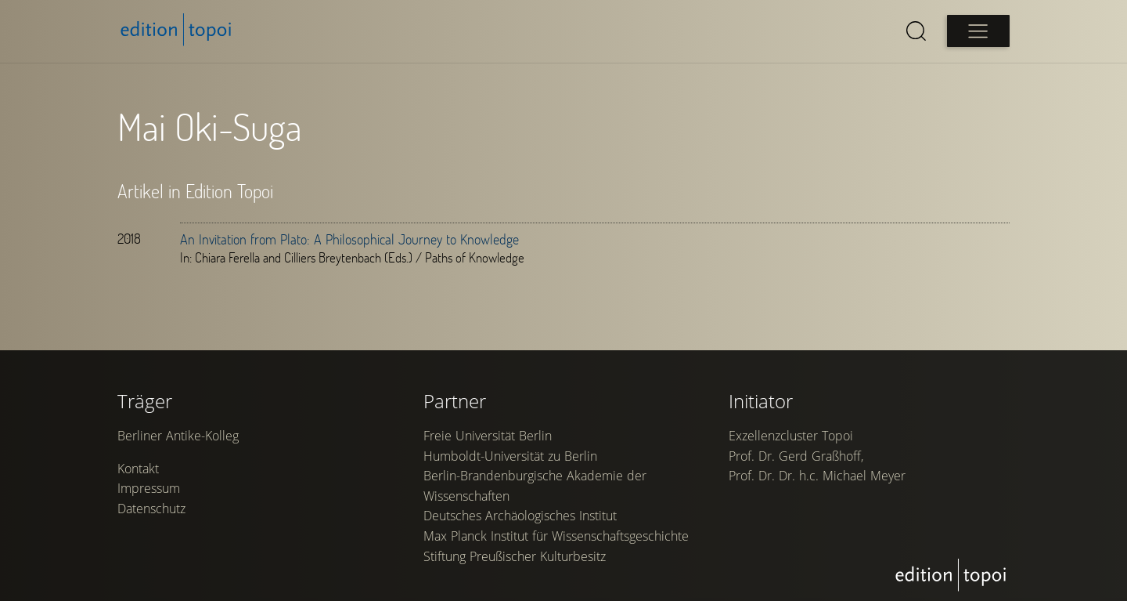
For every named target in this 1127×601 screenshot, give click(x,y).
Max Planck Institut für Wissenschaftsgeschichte (556, 536)
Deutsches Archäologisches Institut (520, 515)
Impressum (148, 488)
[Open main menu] (978, 31)
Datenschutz (151, 508)
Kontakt (138, 468)
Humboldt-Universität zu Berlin (510, 456)
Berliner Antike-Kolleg (178, 435)
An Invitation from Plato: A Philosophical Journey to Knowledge (349, 239)
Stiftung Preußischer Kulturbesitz (514, 556)
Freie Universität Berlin (487, 435)
